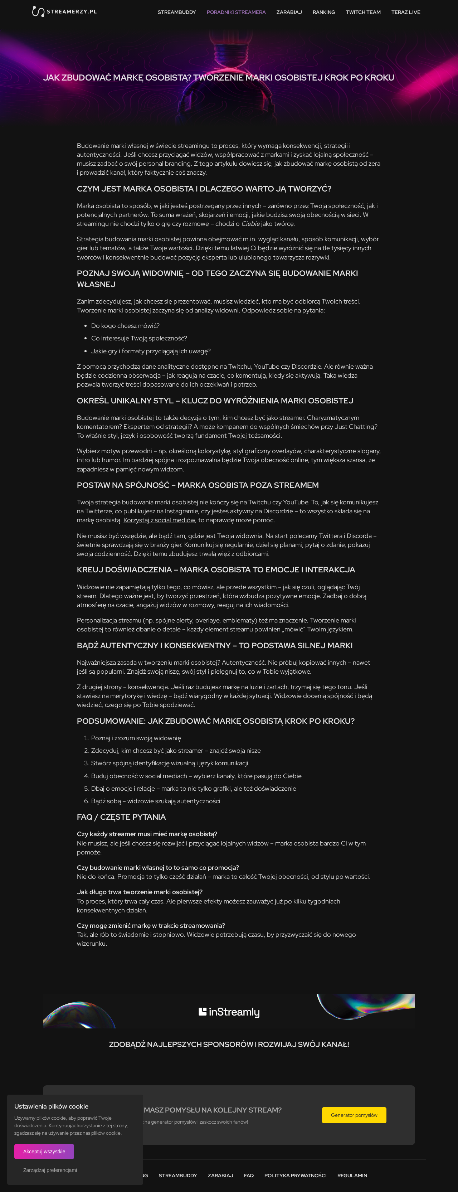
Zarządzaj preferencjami (50, 1170)
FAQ (249, 1175)
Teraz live (405, 12)
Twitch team (363, 12)
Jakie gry (104, 351)
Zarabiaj (289, 12)
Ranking (324, 12)
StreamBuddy (177, 12)
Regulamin (352, 1175)
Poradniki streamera (236, 12)
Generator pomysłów (354, 1115)
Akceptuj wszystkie (44, 1151)
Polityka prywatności (295, 1175)
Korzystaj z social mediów (159, 520)
